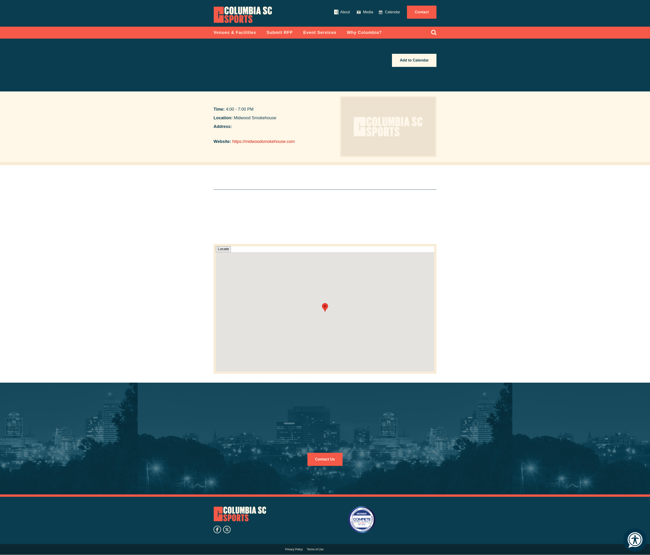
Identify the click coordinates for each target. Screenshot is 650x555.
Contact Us (325, 459)
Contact (422, 12)
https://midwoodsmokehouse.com (263, 141)
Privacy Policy (294, 549)
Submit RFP (280, 32)
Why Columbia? (364, 32)
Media (368, 12)
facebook (217, 529)
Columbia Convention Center (243, 14)
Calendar (392, 12)
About (345, 12)
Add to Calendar (414, 60)
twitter (227, 529)
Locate (223, 249)
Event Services (319, 32)
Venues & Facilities (235, 32)
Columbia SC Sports (240, 514)
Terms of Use (315, 549)
